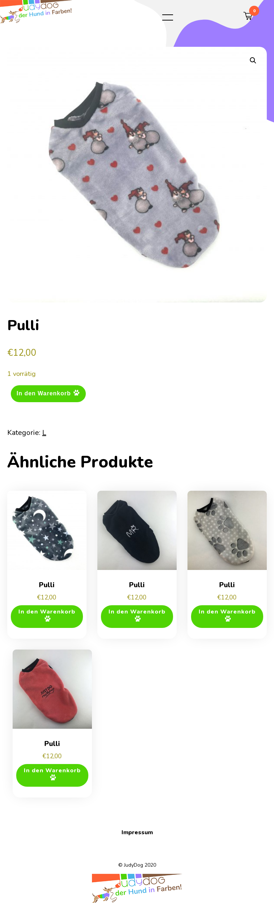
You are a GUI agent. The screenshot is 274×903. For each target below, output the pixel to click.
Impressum (137, 832)
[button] (253, 60)
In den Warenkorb (44, 393)
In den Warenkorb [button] (46, 612)
